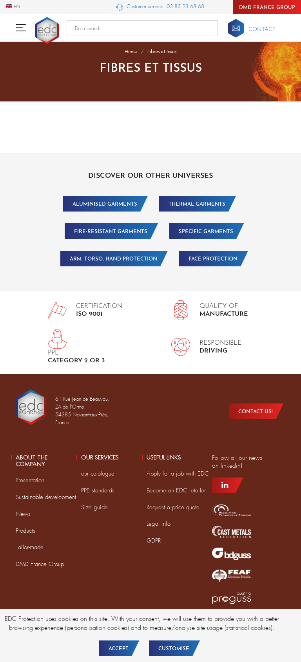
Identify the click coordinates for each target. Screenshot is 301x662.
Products (25, 531)
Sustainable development (46, 497)
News (23, 514)
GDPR (154, 540)
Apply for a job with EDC (178, 474)
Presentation (30, 480)
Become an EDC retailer (176, 490)
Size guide (94, 507)
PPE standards (97, 490)
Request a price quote (173, 507)
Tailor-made (30, 547)
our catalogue (97, 474)
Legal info (158, 524)
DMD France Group (267, 7)
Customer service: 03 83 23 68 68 (160, 7)
